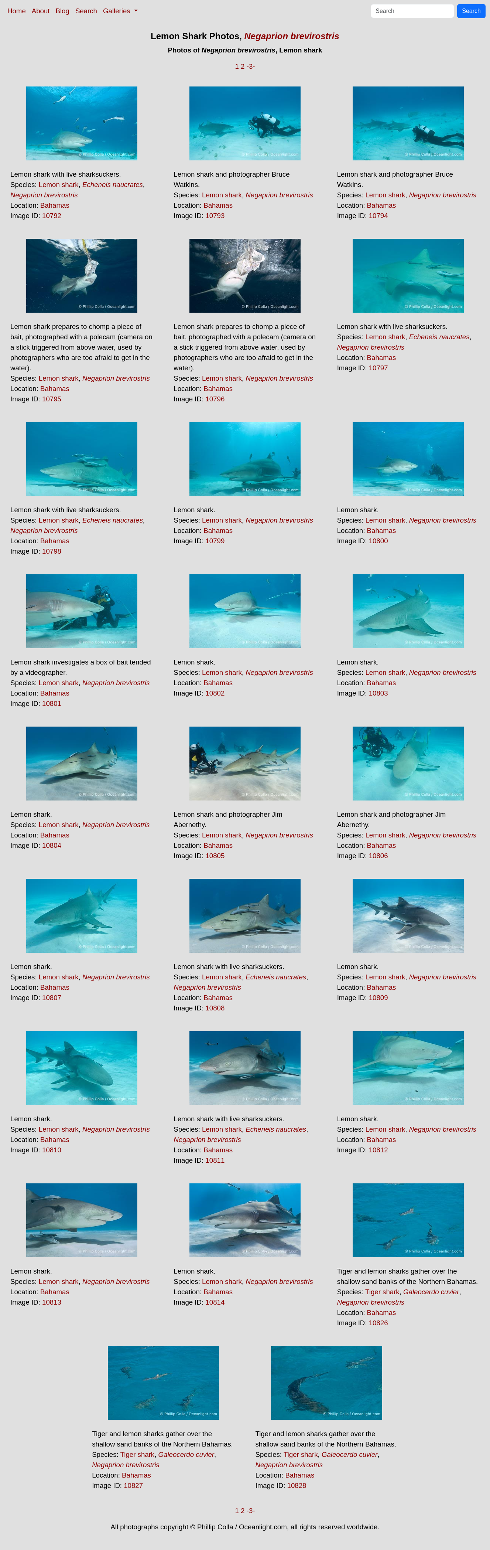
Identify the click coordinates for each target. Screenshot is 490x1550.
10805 (215, 856)
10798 (51, 551)
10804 (51, 845)
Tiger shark (382, 1292)
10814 (215, 1302)
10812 (378, 1150)
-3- (251, 66)
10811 (215, 1160)
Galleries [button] (117, 11)
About (41, 11)
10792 (51, 216)
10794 (378, 216)
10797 (378, 368)
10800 (378, 541)
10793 (215, 216)
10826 (378, 1323)
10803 (378, 693)
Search (86, 11)
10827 (133, 1485)
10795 (51, 399)
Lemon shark (59, 184)
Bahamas (54, 205)
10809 (378, 998)
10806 (378, 856)
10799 (215, 541)
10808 (215, 1008)
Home (16, 11)
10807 (51, 998)
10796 (215, 399)
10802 (215, 693)
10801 (51, 703)
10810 (51, 1150)
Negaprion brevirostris (291, 36)
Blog (62, 11)
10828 (296, 1485)
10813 (51, 1302)
